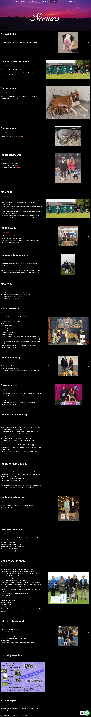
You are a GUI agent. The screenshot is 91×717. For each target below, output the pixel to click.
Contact (59, 1)
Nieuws (53, 1)
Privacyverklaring (69, 1)
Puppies (45, 1)
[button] (38, 1)
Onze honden (34, 1)
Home (18, 1)
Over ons (25, 1)
